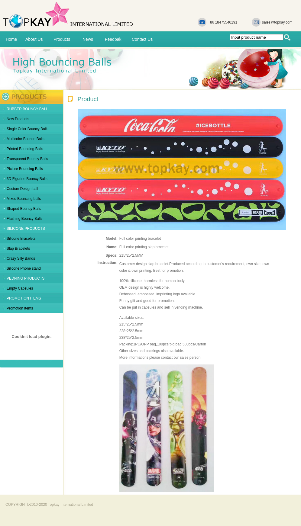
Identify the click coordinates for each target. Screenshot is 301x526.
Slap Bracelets (18, 248)
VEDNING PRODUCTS (25, 278)
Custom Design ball (22, 189)
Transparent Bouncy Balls (27, 159)
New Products (18, 119)
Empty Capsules (20, 288)
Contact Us (142, 39)
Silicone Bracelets (21, 238)
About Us (34, 39)
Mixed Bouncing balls (24, 199)
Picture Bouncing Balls (25, 169)
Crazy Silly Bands (21, 258)
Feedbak (113, 39)
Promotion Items (20, 308)
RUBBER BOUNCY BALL (27, 109)
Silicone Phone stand (24, 268)
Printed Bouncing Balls (25, 149)
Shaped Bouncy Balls (24, 209)
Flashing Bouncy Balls (24, 218)
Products (61, 39)
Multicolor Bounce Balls (25, 139)
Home (11, 39)
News (88, 39)
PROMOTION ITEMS (24, 298)
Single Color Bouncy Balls (27, 129)
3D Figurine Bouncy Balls (27, 179)
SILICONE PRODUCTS (26, 228)
